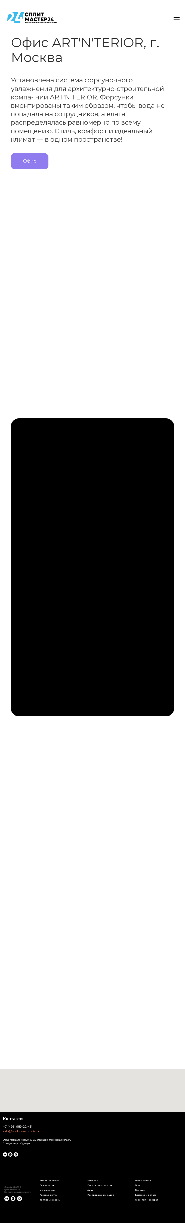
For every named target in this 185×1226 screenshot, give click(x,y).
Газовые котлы (48, 1194)
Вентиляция (47, 1185)
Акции (91, 1190)
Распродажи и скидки (100, 1194)
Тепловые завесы (50, 1199)
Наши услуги (143, 1180)
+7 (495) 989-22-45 (17, 1126)
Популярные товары (99, 1185)
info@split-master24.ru (21, 1131)
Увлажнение (47, 1190)
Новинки (92, 1180)
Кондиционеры (49, 1180)
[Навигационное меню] (177, 18)
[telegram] (5, 1154)
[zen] (16, 1154)
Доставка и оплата (145, 1194)
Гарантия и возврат (146, 1199)
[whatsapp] (10, 1154)
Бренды (140, 1190)
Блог (138, 1185)
